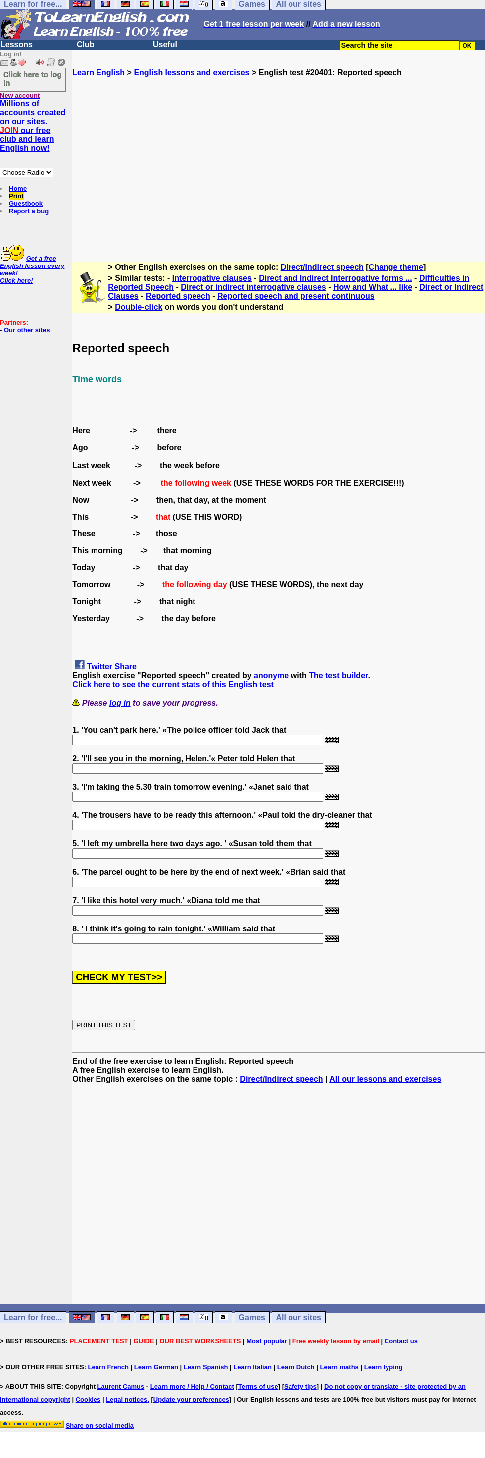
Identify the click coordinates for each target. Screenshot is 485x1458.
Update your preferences (191, 1399)
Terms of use (258, 1386)
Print (16, 196)
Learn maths (339, 1367)
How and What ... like (372, 287)
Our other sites (27, 330)
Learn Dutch (296, 1367)
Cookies (88, 1399)
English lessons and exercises (191, 72)
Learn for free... (33, 1317)
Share (126, 667)
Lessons (16, 44)
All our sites (298, 1317)
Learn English (98, 72)
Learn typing (383, 1367)
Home (18, 188)
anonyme (271, 675)
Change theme (396, 267)
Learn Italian (252, 1367)
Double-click (138, 307)
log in (120, 703)
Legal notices (126, 1399)
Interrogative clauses (212, 278)
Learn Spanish (206, 1367)
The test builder (338, 675)
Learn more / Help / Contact (192, 1386)
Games (252, 1317)
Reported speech (178, 296)
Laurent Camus (121, 1386)
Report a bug (29, 211)
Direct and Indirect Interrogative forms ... (335, 278)
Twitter (99, 667)
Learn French (108, 1367)
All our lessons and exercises (385, 1079)
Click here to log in (32, 78)
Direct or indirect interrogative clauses (253, 287)
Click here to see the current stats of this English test (173, 684)
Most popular (266, 1341)
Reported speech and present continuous (296, 296)
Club (86, 44)
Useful (165, 44)
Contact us (401, 1341)
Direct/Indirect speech (322, 267)
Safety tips (300, 1386)
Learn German (156, 1367)
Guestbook (26, 203)
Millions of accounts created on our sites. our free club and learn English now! (33, 125)
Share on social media (100, 1425)
